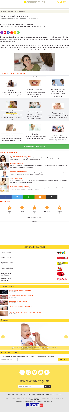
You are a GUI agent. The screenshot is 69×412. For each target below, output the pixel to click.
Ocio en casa (29, 6)
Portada (3, 11)
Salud (55, 6)
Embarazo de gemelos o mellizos (18, 301)
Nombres (17, 6)
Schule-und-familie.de (57, 398)
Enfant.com (28, 398)
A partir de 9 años (7, 268)
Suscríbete (64, 359)
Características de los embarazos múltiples (21, 306)
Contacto (58, 394)
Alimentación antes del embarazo (19, 186)
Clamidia (35, 134)
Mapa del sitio (50, 394)
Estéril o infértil (58, 135)
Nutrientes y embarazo (35, 90)
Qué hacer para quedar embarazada (20, 156)
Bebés (22, 6)
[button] (3, 336)
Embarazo (10, 6)
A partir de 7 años (7, 263)
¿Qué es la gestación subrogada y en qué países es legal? (25, 312)
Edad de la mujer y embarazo (18, 171)
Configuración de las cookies (41, 396)
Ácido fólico (11, 90)
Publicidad (27, 394)
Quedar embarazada (20, 11)
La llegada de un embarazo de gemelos (20, 290)
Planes (60, 6)
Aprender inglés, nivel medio (6, 279)
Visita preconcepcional (57, 89)
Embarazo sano (11, 112)
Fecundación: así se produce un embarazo (21, 295)
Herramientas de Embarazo (34, 146)
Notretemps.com (46, 398)
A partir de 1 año (6, 252)
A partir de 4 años (7, 257)
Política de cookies (25, 396)
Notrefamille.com (20, 398)
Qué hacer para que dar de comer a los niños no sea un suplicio (34, 347)
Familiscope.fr (36, 398)
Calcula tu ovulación (16, 178)
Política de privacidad (38, 394)
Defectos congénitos (35, 112)
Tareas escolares (47, 6)
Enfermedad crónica (11, 136)
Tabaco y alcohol (58, 113)
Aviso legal (19, 394)
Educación (37, 6)
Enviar (47, 386)
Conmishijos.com (34, 399)
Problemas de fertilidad (16, 163)
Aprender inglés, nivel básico (6, 274)
